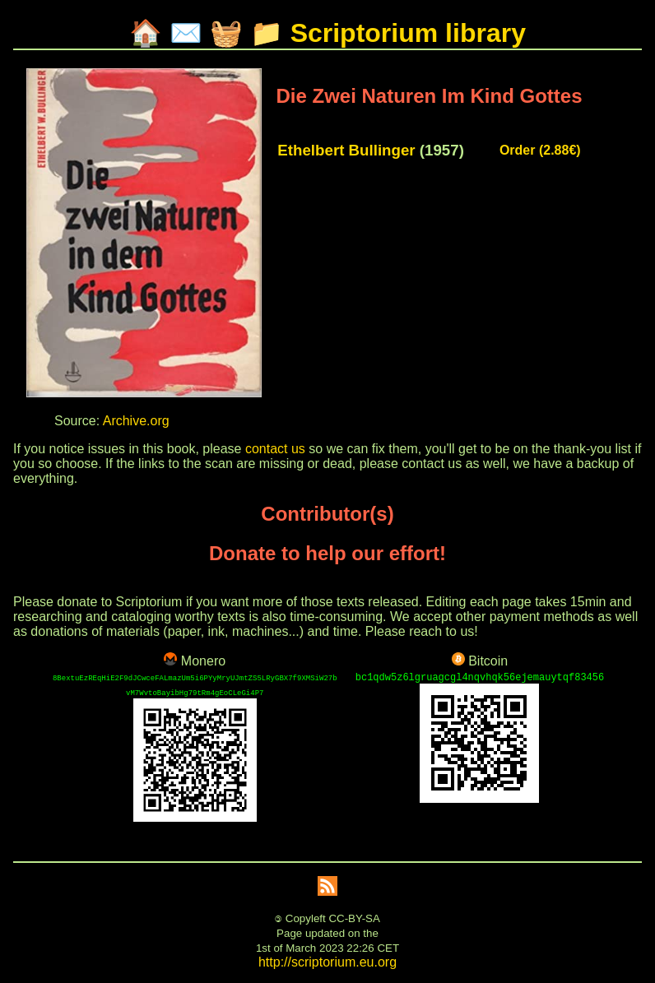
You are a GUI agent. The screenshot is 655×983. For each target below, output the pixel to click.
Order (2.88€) (540, 150)
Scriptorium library (408, 33)
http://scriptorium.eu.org (327, 962)
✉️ (186, 33)
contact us (275, 449)
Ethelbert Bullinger (346, 150)
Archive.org (136, 421)
